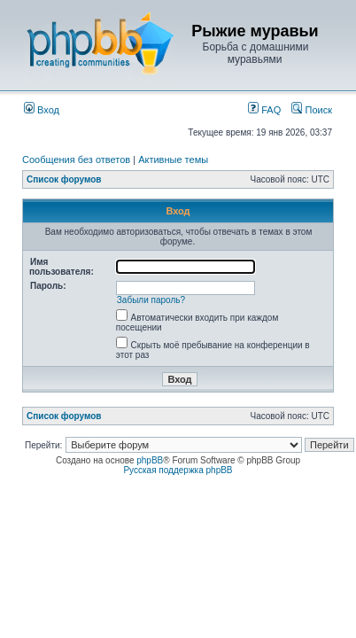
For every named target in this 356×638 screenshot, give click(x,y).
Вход (41, 110)
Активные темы (173, 159)
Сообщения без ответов (76, 159)
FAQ (264, 110)
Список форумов (64, 179)
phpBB (149, 460)
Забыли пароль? (151, 300)
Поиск (311, 110)
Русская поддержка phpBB (177, 470)
